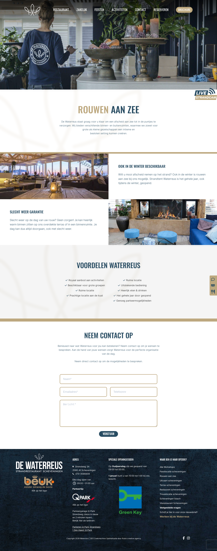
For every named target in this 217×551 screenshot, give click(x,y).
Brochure (184, 10)
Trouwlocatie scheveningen (173, 494)
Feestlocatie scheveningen (173, 471)
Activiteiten (119, 10)
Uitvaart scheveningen (171, 480)
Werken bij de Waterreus (174, 516)
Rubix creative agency (131, 538)
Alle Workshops (167, 467)
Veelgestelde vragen (170, 507)
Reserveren (161, 10)
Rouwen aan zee (168, 476)
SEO (92, 538)
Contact (140, 10)
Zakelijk (82, 10)
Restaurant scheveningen (172, 489)
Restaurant (61, 10)
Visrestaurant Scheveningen (173, 503)
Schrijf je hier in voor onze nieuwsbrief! (179, 512)
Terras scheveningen (170, 485)
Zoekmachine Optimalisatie (105, 538)
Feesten (99, 10)
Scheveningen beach (170, 498)
